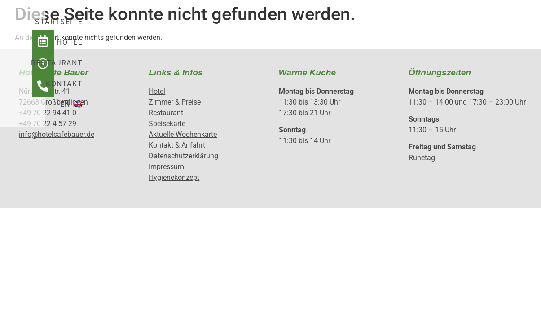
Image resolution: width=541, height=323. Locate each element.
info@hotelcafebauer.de (56, 134)
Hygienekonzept (174, 177)
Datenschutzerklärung (183, 156)
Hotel (233, 27)
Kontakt (351, 27)
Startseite (178, 27)
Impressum (166, 166)
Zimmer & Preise (175, 102)
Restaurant (289, 27)
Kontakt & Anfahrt (177, 145)
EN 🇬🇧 (399, 27)
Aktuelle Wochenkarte (183, 134)
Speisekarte (167, 123)
